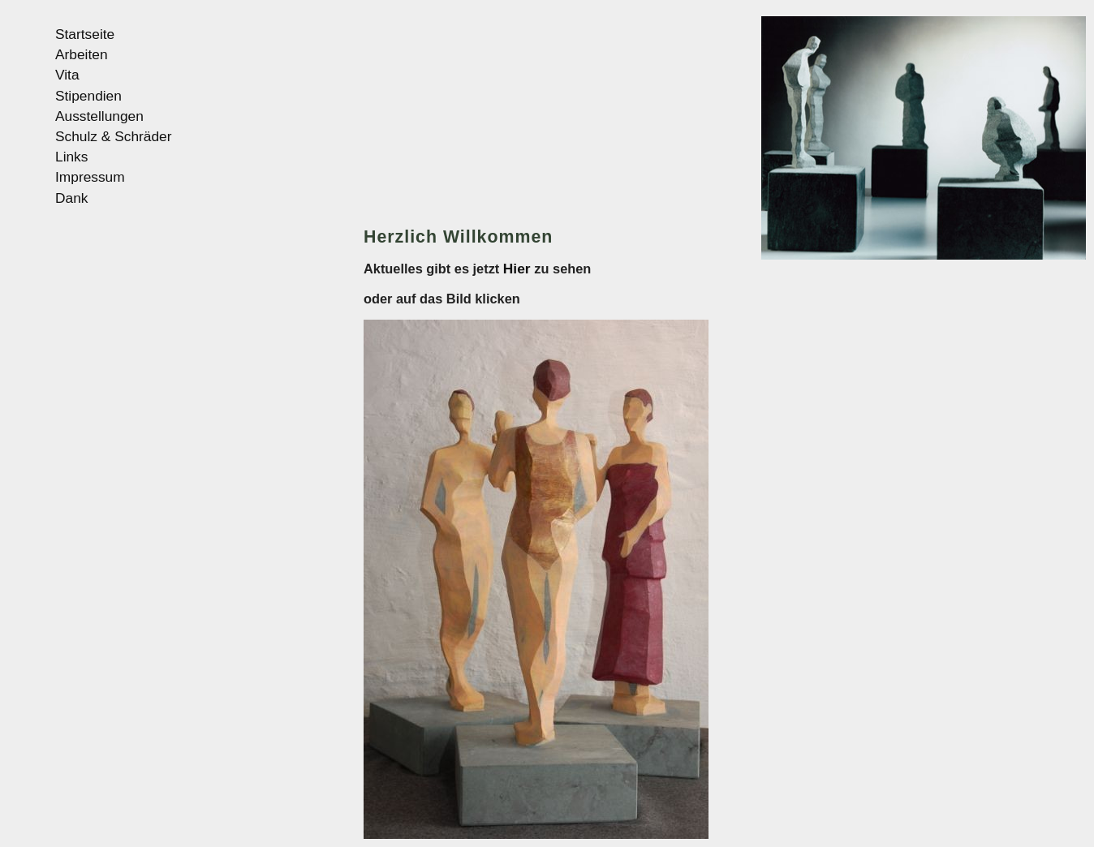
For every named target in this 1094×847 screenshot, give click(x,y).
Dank (71, 198)
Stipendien (88, 96)
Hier (519, 268)
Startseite (84, 34)
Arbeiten (81, 54)
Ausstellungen (99, 116)
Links (71, 156)
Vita (67, 75)
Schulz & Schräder (113, 136)
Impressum (90, 177)
